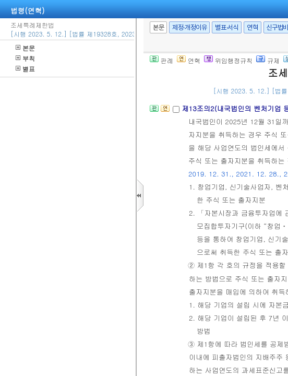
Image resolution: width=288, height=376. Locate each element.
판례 (161, 60)
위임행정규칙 (228, 60)
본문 (25, 47)
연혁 (252, 27)
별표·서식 (226, 27)
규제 (268, 60)
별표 (25, 68)
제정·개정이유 (189, 27)
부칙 (25, 58)
